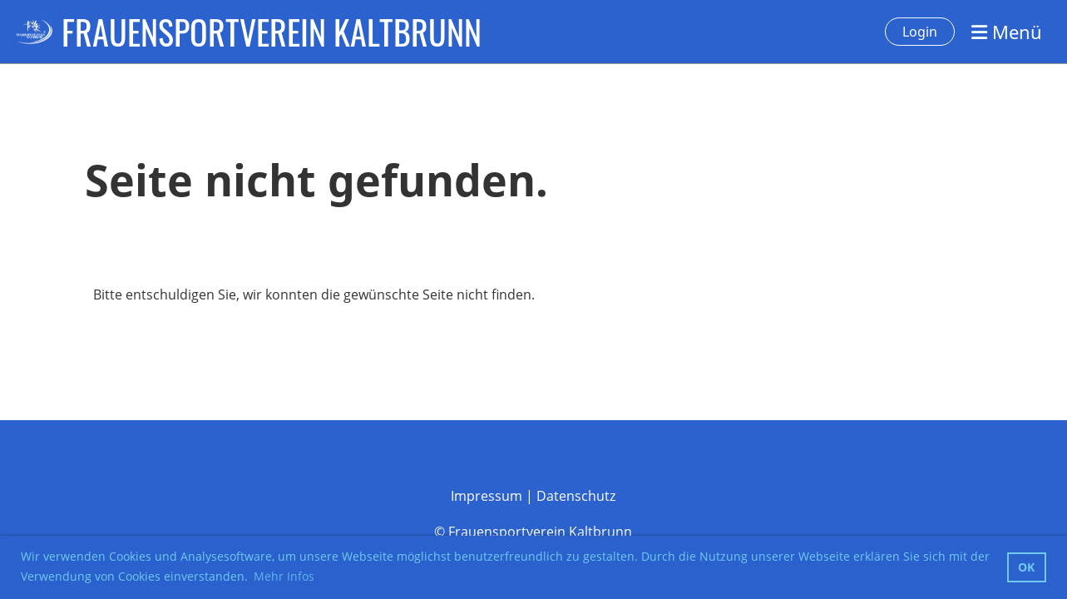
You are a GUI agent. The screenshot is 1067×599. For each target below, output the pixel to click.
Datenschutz (575, 496)
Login (919, 31)
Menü (1006, 31)
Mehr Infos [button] (284, 576)
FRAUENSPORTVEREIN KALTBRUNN (272, 31)
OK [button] (1026, 567)
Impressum (486, 496)
